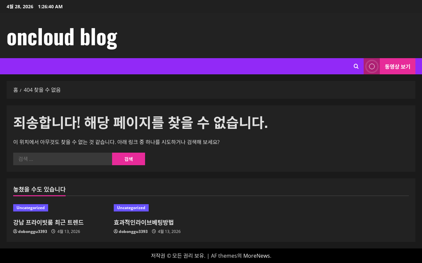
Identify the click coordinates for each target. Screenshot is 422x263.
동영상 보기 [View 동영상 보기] (387, 66)
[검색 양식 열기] (356, 66)
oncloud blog (62, 35)
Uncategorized (30, 207)
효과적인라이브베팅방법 (144, 222)
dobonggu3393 (32, 231)
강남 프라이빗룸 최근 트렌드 (48, 222)
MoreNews (256, 255)
